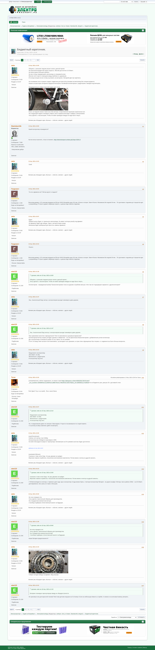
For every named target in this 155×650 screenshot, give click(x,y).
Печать (142, 60)
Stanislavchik (73, 26)
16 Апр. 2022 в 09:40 (33, 494)
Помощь (130, 647)
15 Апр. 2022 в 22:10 (33, 349)
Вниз (11, 60)
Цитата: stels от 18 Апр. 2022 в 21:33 (42, 589)
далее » (141, 54)
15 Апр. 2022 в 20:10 (33, 244)
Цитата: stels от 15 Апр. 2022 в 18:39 (42, 275)
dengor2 (80, 26)
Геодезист (15, 189)
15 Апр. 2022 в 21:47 (33, 296)
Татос (13, 377)
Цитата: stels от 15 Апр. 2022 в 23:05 (42, 472)
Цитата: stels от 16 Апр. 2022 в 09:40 (42, 525)
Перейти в (114, 617)
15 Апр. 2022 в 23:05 (33, 433)
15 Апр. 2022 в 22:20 (33, 377)
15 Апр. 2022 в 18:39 (33, 65)
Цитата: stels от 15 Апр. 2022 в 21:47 (42, 328)
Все (38, 60)
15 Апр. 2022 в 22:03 (33, 324)
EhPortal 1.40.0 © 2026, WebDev (16, 647)
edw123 (14, 271)
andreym (58, 26)
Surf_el (63, 26)
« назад (135, 54)
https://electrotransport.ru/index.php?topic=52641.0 (67, 139)
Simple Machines (21, 648)
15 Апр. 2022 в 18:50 (33, 126)
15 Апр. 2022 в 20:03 (33, 188)
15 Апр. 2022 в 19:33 (33, 161)
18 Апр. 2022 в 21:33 (33, 546)
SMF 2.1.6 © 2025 (12, 648)
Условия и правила (137, 647)
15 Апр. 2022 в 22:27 (33, 406)
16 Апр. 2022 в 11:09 (33, 521)
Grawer (68, 26)
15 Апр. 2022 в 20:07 (33, 216)
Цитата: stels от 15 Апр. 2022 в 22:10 (42, 411)
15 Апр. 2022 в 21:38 (33, 271)
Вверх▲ (145, 647)
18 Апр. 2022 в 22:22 (33, 585)
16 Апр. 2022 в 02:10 (33, 468)
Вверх (12, 609)
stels (13, 65)
